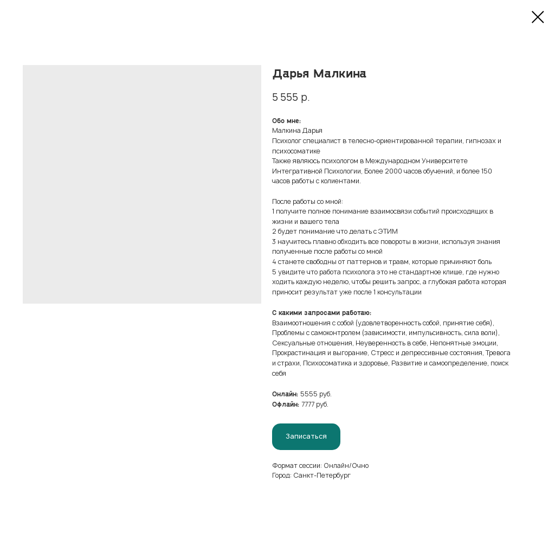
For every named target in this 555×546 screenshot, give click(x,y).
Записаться (306, 436)
